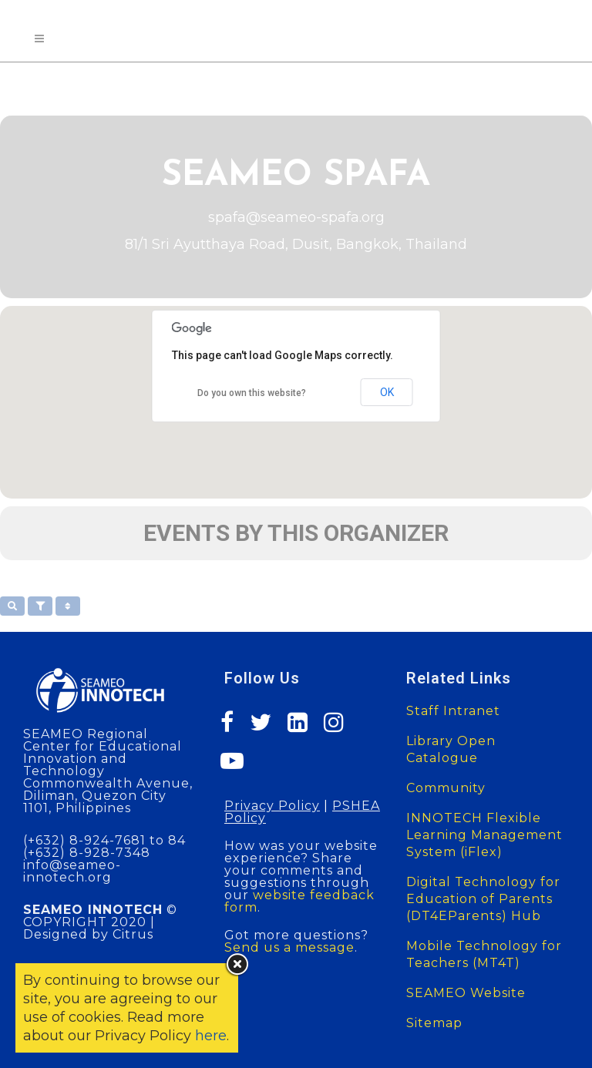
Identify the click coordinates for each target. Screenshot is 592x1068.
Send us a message (289, 947)
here (211, 1035)
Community (446, 788)
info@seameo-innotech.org (72, 871)
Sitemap (434, 1023)
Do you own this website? (251, 393)
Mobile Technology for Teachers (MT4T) (484, 954)
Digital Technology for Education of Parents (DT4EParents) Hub (483, 899)
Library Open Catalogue (451, 749)
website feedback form (299, 901)
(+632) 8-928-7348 (86, 852)
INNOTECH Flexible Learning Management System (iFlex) (484, 835)
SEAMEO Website (466, 993)
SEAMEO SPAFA (296, 176)
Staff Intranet (453, 711)
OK (387, 392)
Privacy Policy (272, 805)
